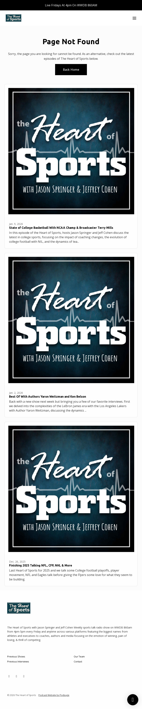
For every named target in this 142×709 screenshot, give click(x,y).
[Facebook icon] (16, 676)
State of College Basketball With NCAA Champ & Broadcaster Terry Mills (61, 227)
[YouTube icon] (24, 676)
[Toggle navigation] (134, 18)
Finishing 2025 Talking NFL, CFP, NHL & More (40, 565)
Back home (71, 70)
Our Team (79, 656)
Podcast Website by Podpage (53, 695)
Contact (78, 661)
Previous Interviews (18, 661)
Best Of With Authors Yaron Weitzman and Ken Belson (47, 396)
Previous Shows (16, 656)
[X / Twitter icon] (9, 676)
